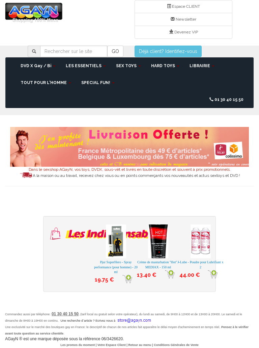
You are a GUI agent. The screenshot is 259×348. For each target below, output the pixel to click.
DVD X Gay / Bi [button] (38, 65)
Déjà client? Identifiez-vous (168, 51)
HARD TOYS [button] (165, 65)
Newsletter (183, 19)
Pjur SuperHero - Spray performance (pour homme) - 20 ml (116, 267)
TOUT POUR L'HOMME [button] (46, 82)
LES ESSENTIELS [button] (86, 65)
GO (115, 51)
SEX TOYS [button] (128, 65)
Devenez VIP (183, 32)
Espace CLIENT (183, 6)
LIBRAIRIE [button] (202, 65)
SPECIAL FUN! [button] (98, 82)
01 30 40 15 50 (226, 99)
